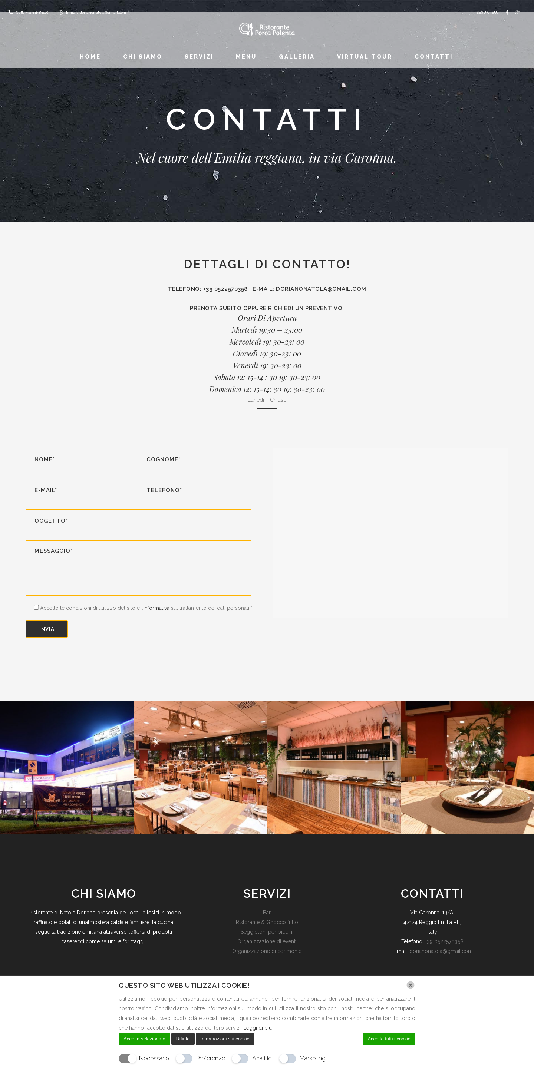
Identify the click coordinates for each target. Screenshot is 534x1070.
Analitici (262, 1058)
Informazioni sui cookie (225, 1038)
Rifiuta (183, 1038)
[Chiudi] (410, 985)
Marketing (313, 1058)
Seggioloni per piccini (267, 932)
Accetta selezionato (144, 1038)
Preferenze (210, 1058)
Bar (267, 913)
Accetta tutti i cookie (389, 1038)
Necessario (154, 1058)
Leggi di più (257, 1028)
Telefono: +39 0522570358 (210, 289)
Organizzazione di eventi (267, 941)
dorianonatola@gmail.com (441, 951)
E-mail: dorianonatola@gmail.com (309, 289)
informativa (156, 608)
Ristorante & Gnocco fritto (267, 922)
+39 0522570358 (444, 941)
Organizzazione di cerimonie (266, 951)
